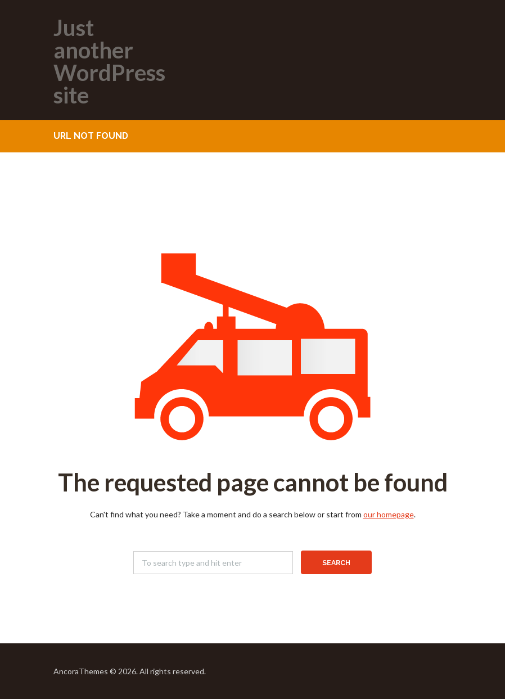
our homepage (388, 514)
